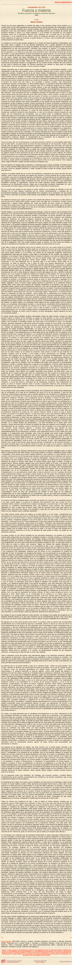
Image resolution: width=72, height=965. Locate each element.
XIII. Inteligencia (64, 952)
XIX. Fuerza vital (63, 953)
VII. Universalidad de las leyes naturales (42, 951)
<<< (2, 937)
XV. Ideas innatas (16, 953)
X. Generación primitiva (19, 952)
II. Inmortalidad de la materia (25, 950)
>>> (71, 937)
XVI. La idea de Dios (27, 953)
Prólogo (4, 950)
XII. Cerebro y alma (54, 952)
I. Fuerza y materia (11, 950)
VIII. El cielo (57, 951)
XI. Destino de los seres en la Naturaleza (37, 952)
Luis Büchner (6, 941)
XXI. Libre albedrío (35, 955)
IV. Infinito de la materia (55, 950)
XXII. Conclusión (45, 955)
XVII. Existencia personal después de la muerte (46, 953)
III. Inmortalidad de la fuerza (41, 950)
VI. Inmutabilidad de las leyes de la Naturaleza (19, 951)
